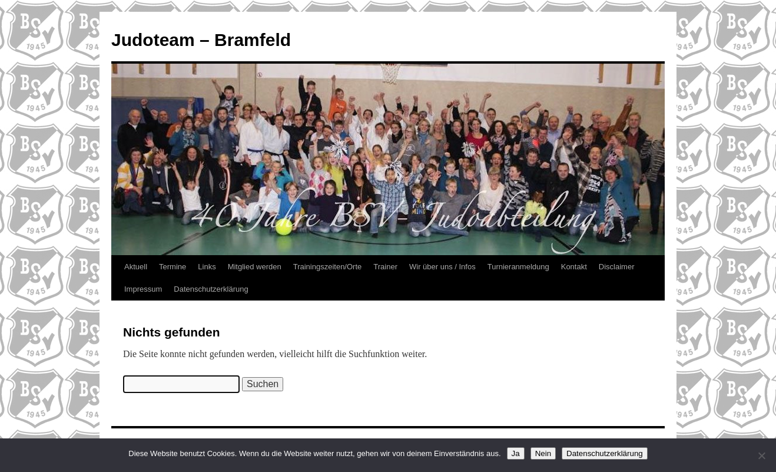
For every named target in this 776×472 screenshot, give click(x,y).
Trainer (385, 266)
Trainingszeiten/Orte (327, 266)
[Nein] (761, 455)
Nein (543, 453)
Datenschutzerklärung (211, 289)
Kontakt (574, 266)
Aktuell (135, 266)
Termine (172, 266)
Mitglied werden (254, 266)
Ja (516, 453)
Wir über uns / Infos (442, 266)
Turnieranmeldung (518, 266)
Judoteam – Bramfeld (201, 39)
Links (206, 266)
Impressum (143, 289)
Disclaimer (617, 266)
